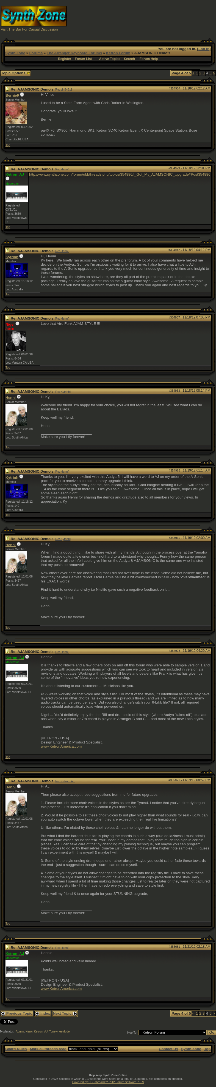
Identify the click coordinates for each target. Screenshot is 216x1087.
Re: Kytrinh (62, 391)
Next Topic (65, 1013)
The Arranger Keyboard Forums (74, 53)
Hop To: (132, 1032)
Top (7, 145)
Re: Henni (61, 169)
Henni (10, 398)
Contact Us (168, 1049)
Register (64, 59)
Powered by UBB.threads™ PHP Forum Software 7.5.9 (108, 1082)
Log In (203, 49)
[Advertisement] (161, 18)
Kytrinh (11, 257)
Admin (20, 1031)
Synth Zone (15, 53)
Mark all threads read (48, 1049)
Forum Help (149, 59)
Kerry (29, 1031)
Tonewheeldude (59, 1031)
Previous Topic (16, 1013)
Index (42, 1013)
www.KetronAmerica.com (61, 746)
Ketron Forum (118, 53)
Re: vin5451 (63, 89)
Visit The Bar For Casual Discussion (29, 29)
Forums (36, 53)
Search (129, 59)
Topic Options (15, 73)
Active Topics (109, 59)
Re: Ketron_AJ (64, 781)
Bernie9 (12, 95)
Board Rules (16, 1049)
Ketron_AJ (41, 1031)
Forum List (83, 59)
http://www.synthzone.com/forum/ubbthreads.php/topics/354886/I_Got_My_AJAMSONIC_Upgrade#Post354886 (119, 174)
